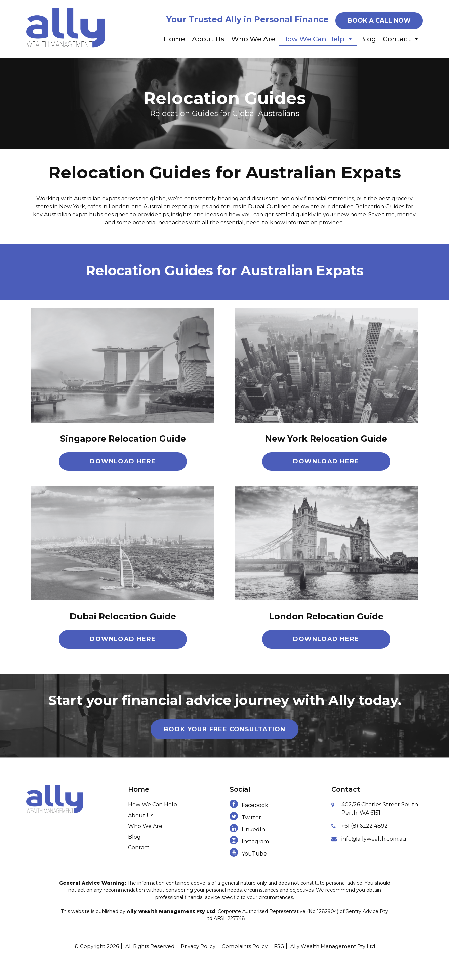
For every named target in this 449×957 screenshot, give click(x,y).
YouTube (248, 853)
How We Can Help (317, 39)
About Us (208, 39)
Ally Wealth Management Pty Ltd (332, 946)
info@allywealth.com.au (373, 839)
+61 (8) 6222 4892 (364, 826)
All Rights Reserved (149, 946)
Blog (368, 39)
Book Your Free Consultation (225, 729)
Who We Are (253, 39)
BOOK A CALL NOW (379, 20)
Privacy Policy (198, 946)
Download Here (123, 461)
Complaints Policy (245, 946)
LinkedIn (247, 829)
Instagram (249, 841)
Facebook (249, 805)
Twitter (245, 817)
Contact (401, 39)
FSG (279, 946)
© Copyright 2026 (96, 946)
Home (174, 39)
